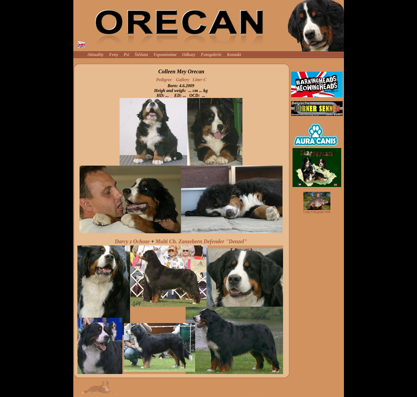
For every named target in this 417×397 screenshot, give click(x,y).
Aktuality (95, 54)
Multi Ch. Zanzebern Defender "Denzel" (201, 241)
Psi (126, 54)
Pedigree (164, 79)
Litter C (199, 79)
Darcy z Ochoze (132, 241)
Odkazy (188, 54)
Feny (113, 54)
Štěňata (141, 54)
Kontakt (234, 54)
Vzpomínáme (165, 54)
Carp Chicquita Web (316, 212)
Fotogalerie (211, 54)
